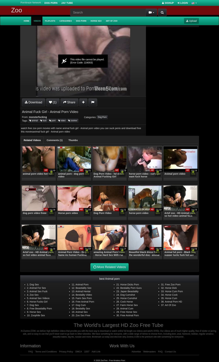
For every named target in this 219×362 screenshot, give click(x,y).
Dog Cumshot (127, 294)
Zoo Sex (34, 294)
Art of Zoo (112, 21)
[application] (83, 61)
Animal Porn (81, 284)
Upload (191, 21)
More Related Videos (109, 267)
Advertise (136, 351)
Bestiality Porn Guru (131, 288)
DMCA (78, 351)
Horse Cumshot (128, 298)
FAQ (30, 351)
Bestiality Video (84, 294)
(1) (53, 102)
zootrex (72, 120)
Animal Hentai (82, 291)
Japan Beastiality (129, 291)
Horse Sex (96, 21)
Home (26, 21)
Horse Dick (171, 288)
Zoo (23, 10)
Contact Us (170, 351)
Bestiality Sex (83, 308)
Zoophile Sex (38, 315)
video (62, 120)
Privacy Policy (66, 351)
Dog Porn (50, 3)
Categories (66, 21)
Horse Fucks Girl (38, 301)
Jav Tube (67, 3)
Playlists (50, 21)
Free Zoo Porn (173, 284)
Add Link (96, 351)
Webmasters (149, 351)
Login (183, 3)
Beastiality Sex (83, 288)
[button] (194, 3)
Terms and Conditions (46, 351)
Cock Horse (126, 301)
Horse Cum (171, 298)
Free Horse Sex (128, 312)
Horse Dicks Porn (129, 284)
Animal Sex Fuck (38, 291)
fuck (43, 120)
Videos (37, 21)
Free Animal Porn (85, 301)
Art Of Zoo (170, 305)
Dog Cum (81, 305)
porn (52, 120)
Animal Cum (126, 308)
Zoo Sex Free (83, 315)
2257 (86, 351)
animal (33, 120)
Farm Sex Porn (84, 298)
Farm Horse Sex (129, 305)
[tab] (32, 140)
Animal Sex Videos (39, 298)
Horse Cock (171, 294)
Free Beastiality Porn (41, 308)
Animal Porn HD (173, 301)
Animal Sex (81, 312)
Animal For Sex (37, 288)
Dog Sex (34, 284)
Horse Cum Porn (174, 291)
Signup (168, 3)
